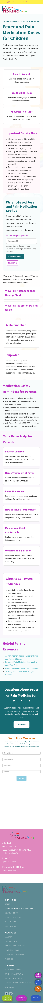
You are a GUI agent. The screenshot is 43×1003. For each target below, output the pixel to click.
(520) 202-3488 (9, 861)
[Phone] (21, 765)
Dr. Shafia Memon (13, 978)
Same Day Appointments (7, 998)
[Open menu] (38, 9)
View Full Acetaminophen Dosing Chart (20, 293)
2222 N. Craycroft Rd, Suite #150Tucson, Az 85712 (17, 851)
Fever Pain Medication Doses (19, 908)
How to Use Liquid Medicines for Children (22, 668)
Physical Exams (12, 950)
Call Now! (21, 725)
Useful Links (11, 922)
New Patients (11, 913)
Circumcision (11, 941)
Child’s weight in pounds (17, 236)
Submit (21, 778)
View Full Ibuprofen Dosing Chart (21, 307)
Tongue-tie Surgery (14, 954)
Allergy (8, 937)
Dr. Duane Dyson (13, 969)
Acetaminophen (15, 257)
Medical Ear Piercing (15, 945)
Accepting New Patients (35, 998)
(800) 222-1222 (9, 870)
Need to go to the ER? (21, 998)
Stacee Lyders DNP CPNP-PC (18, 983)
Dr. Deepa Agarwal (14, 974)
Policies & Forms (13, 917)
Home (7, 904)
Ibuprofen (12, 263)
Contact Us (10, 926)
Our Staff (9, 987)
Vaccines (9, 959)
